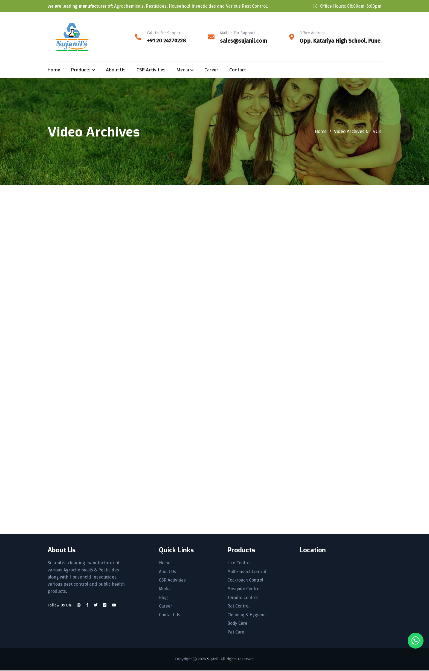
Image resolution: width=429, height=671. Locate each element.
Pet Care (235, 633)
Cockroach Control (244, 580)
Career (211, 70)
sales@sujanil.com (243, 40)
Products (81, 70)
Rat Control (237, 607)
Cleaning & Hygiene (245, 615)
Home (54, 70)
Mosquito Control (243, 589)
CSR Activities (151, 70)
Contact (237, 70)
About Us (116, 70)
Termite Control (242, 598)
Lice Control (238, 563)
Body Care (236, 624)
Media (182, 70)
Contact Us (169, 615)
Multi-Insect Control (246, 572)
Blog (162, 598)
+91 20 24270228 (165, 40)
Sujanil (213, 659)
